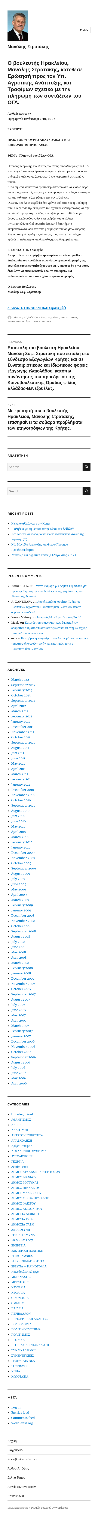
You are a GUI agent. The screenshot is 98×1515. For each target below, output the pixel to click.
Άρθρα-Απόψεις (21, 1146)
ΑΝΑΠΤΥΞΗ (19, 1130)
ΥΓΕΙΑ (15, 1371)
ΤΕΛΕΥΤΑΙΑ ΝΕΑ (41, 321)
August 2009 (20, 873)
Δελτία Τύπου (19, 1167)
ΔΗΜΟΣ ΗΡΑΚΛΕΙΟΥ (25, 1188)
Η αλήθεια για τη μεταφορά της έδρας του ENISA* (42, 529)
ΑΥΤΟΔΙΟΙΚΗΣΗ (22, 1156)
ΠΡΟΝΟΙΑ (18, 1340)
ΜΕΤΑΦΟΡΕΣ (20, 1282)
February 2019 (21, 690)
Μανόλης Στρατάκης (28, 46)
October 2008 (21, 926)
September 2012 (23, 700)
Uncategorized (50, 317)
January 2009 (21, 910)
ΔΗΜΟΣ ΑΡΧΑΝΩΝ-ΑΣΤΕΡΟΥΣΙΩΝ (35, 1172)
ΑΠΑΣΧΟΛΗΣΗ (68, 317)
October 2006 (21, 1052)
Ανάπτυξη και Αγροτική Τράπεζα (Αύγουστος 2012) (43, 555)
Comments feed (23, 1418)
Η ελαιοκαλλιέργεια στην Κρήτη (31, 523)
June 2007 (18, 1010)
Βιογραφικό (15, 1450)
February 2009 (22, 905)
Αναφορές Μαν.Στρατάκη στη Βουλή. (59, 617)
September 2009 (23, 868)
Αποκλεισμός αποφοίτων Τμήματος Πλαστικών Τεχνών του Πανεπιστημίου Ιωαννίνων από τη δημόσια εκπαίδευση (46, 607)
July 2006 (18, 1067)
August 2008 (20, 936)
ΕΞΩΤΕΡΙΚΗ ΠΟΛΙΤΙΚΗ (27, 1250)
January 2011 (20, 784)
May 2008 (18, 952)
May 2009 (18, 889)
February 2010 (21, 842)
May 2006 (18, 1078)
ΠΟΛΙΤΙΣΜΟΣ (20, 1334)
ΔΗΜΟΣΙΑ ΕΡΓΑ (22, 1219)
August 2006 (20, 1062)
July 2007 (18, 1005)
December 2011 (22, 727)
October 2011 (20, 737)
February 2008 (22, 968)
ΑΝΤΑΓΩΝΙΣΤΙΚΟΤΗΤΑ (27, 1135)
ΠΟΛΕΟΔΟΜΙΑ (21, 1324)
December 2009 (23, 853)
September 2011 (23, 742)
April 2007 (18, 1020)
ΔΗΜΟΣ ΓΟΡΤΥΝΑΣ (24, 1182)
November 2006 (23, 1047)
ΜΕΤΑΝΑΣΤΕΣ (21, 1277)
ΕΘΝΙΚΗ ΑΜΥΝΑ (23, 1235)
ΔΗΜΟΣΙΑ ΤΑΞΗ (22, 1224)
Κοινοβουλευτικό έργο (19, 321)
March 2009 (20, 900)
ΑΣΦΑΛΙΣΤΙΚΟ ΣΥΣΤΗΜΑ (29, 1151)
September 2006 (23, 1057)
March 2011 (19, 774)
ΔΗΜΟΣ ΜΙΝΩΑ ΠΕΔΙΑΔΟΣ (30, 1198)
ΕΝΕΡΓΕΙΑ (18, 1245)
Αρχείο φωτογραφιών (22, 1487)
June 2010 (18, 821)
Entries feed (20, 1412)
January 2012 (20, 721)
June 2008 (18, 947)
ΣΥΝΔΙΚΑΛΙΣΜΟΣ (23, 1350)
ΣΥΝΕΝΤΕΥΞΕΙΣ (22, 1355)
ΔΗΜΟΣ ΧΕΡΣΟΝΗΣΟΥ (27, 1209)
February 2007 (22, 1031)
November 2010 (23, 795)
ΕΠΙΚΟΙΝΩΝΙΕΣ (21, 1256)
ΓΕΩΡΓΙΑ (17, 1161)
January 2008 (21, 973)
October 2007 (21, 989)
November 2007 (23, 984)
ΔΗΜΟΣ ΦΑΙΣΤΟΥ (23, 1203)
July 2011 (17, 753)
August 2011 (20, 748)
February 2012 (21, 716)
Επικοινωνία (16, 1496)
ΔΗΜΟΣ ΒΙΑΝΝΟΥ (23, 1177)
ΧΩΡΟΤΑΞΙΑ (19, 1376)
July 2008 (18, 942)
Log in (16, 1407)
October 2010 (21, 800)
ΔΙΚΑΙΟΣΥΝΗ (20, 1229)
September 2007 (23, 994)
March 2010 (20, 837)
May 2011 (18, 763)
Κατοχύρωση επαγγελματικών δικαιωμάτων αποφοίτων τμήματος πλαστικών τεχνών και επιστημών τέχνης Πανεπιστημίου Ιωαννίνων (49, 628)
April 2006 (19, 1083)
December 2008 (23, 915)
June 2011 (18, 758)
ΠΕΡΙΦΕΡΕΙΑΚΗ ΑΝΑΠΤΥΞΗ (31, 1319)
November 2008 (23, 921)
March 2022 (20, 679)
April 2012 (18, 706)
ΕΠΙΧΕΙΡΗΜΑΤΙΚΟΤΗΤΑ (27, 1261)
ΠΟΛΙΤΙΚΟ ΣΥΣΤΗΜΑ (26, 1329)
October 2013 (21, 695)
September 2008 (23, 931)
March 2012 (20, 711)
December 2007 (22, 978)
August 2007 (20, 999)
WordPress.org (22, 1423)
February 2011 (21, 779)
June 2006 (18, 1073)
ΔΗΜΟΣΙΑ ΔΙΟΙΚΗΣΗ (25, 1214)
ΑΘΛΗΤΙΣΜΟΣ (21, 1119)
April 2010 (18, 832)
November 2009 (23, 858)
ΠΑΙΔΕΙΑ (17, 1308)
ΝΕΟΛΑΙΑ (18, 1292)
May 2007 (18, 1015)
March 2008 (20, 963)
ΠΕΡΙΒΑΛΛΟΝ (21, 1313)
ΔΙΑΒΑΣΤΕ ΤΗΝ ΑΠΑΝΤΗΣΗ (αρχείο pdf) (37, 308)
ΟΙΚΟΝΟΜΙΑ (20, 1298)
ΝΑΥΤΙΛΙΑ (18, 1287)
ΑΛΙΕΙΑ (16, 1125)
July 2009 (18, 879)
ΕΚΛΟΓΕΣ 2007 (22, 1240)
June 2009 (18, 884)
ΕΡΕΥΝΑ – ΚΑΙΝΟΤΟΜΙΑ (29, 1266)
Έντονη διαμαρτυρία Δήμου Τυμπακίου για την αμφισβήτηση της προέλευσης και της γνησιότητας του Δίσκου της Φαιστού (49, 591)
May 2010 (18, 826)
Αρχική (12, 1441)
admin (17, 317)
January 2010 (20, 847)
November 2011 (22, 732)
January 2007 (21, 1036)
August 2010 (20, 811)
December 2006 (23, 1041)
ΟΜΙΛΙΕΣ (17, 1303)
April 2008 (19, 957)
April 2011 (18, 769)
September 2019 (23, 685)
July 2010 (18, 816)
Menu (84, 29)
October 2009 (21, 863)
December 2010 (22, 790)
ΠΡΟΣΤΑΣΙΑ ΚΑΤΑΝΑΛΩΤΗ (30, 1345)
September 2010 (23, 805)
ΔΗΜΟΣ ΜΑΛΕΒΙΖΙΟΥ (26, 1193)
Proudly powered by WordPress (49, 1507)
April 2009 (19, 894)
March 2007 (20, 1026)
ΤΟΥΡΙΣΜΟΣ (19, 1366)
